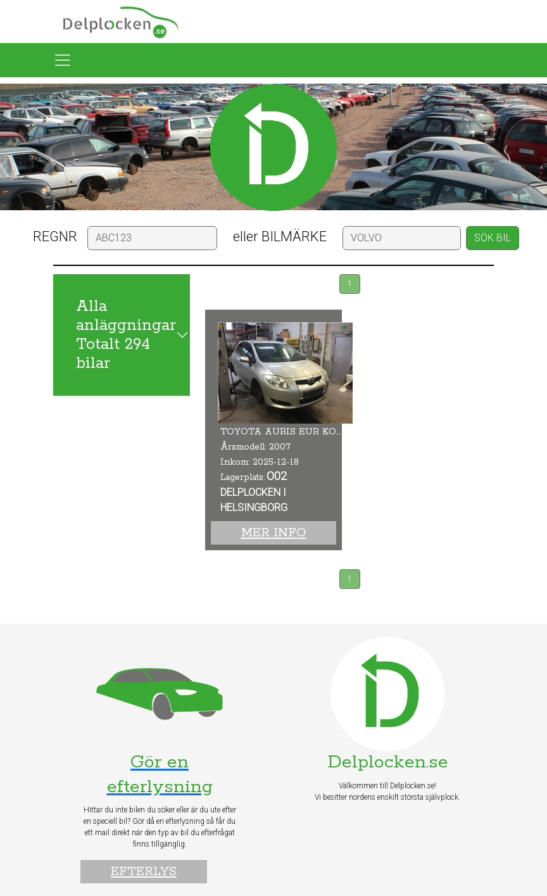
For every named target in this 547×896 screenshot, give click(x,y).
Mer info (273, 533)
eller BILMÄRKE (280, 236)
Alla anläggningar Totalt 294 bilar (126, 335)
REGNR (55, 236)
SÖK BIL (492, 238)
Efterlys (144, 872)
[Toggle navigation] (63, 60)
